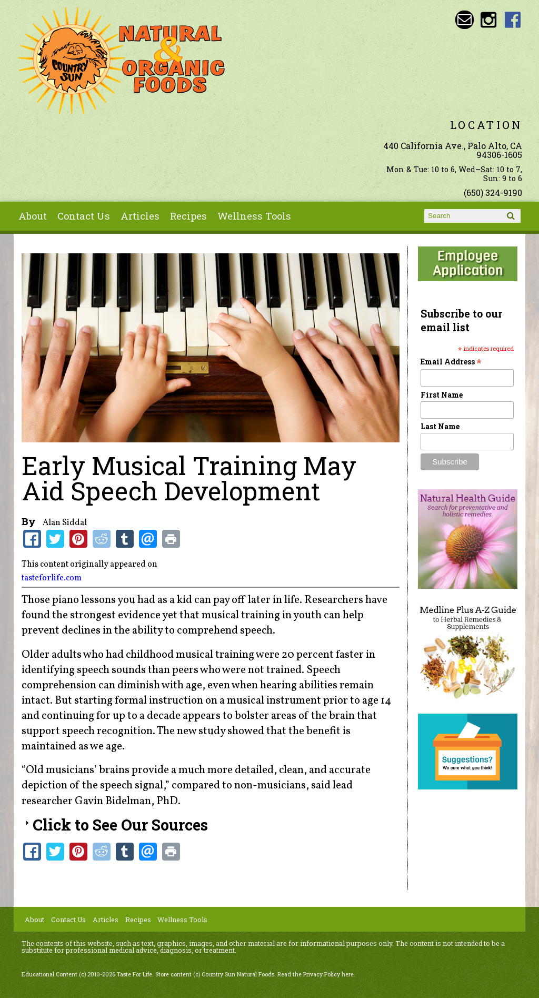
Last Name (440, 426)
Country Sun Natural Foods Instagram (489, 20)
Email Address (451, 361)
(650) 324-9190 (493, 192)
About (32, 216)
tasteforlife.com (52, 578)
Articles (140, 216)
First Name (442, 395)
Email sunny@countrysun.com (464, 20)
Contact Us (83, 216)
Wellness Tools (254, 216)
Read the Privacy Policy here (315, 974)
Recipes (188, 216)
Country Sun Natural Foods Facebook (513, 20)
